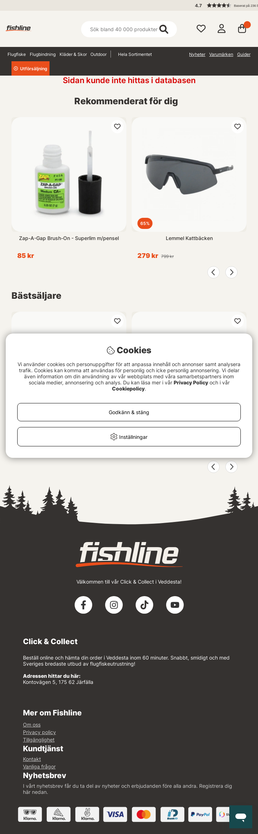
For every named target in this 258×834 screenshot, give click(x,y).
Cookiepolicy (128, 388)
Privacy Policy (191, 382)
